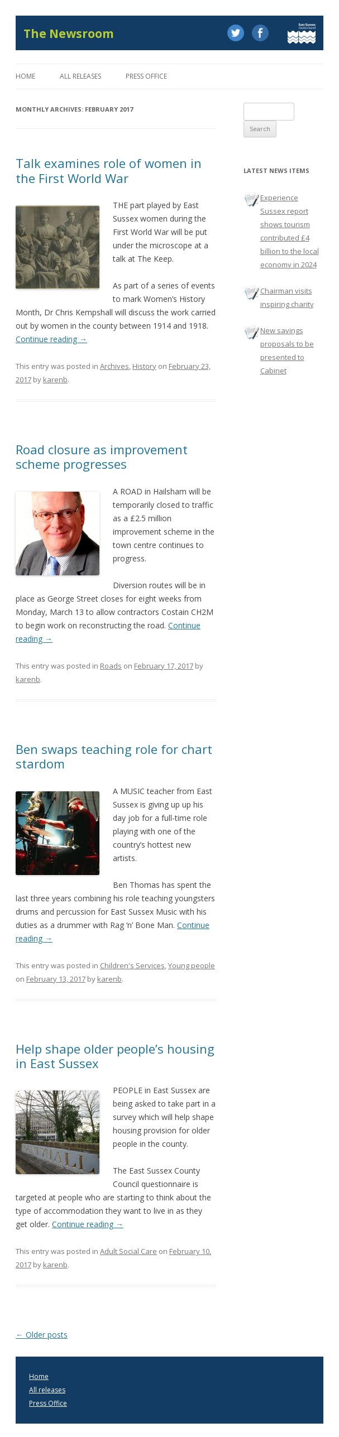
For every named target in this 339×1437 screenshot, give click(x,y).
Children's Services (132, 965)
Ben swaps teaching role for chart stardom (114, 756)
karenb (55, 379)
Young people (191, 965)
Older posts (42, 1334)
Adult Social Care (128, 1251)
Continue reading (51, 339)
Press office (146, 76)
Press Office (48, 1403)
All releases (80, 76)
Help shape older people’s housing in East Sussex (115, 1055)
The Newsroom (68, 33)
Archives (114, 366)
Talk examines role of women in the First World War (109, 170)
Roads (111, 666)
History (144, 366)
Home (25, 76)
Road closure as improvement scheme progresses (102, 456)
